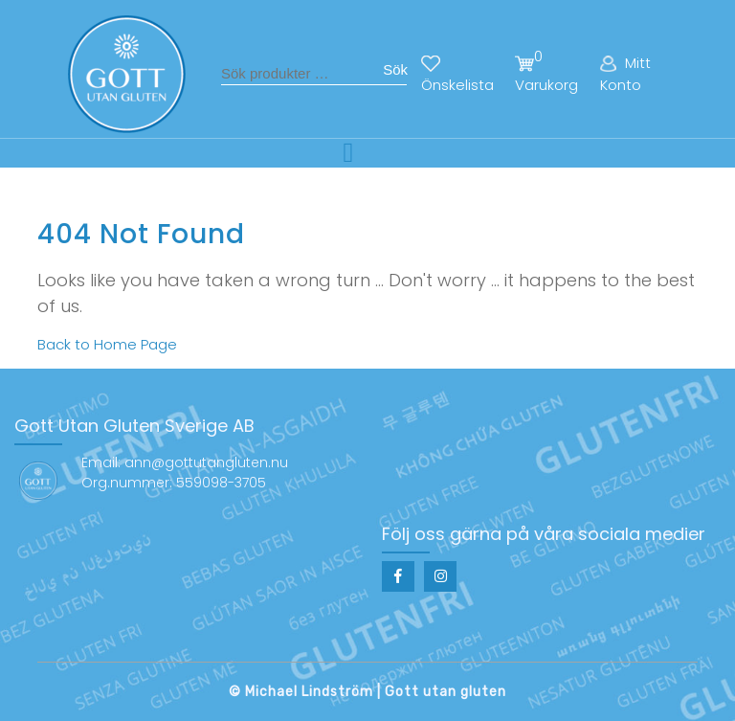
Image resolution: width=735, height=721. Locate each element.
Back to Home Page (107, 344)
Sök (395, 69)
